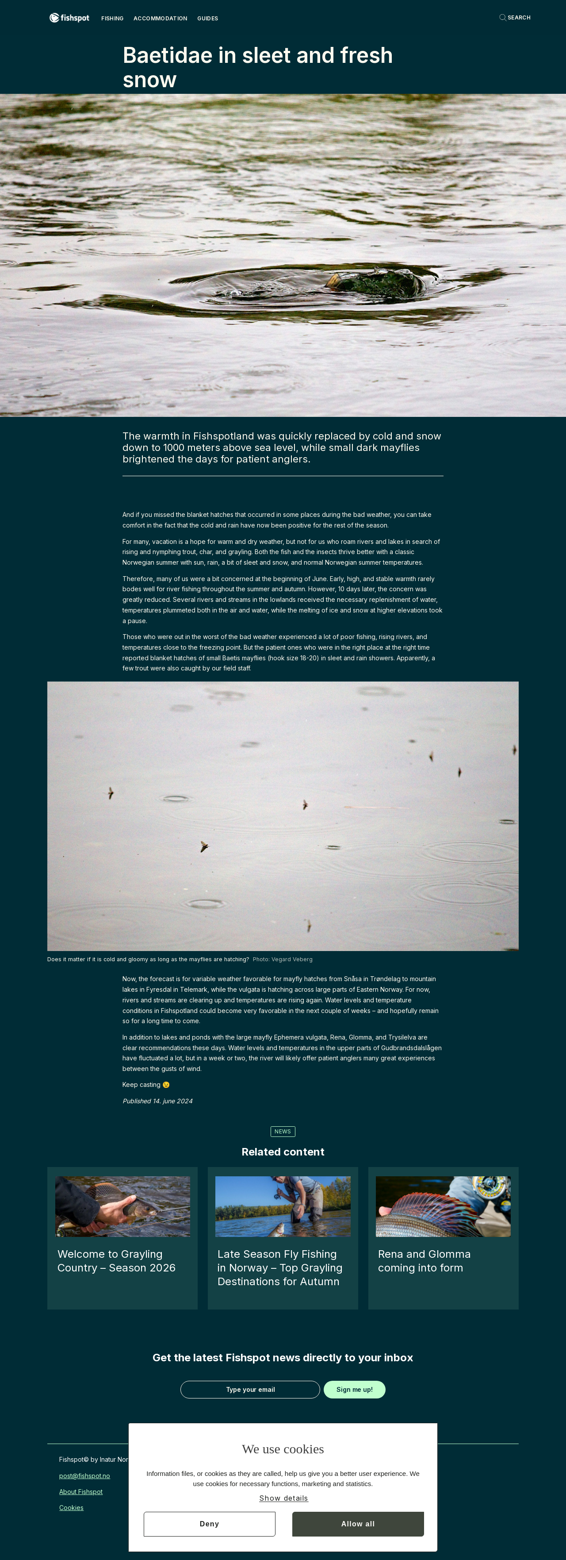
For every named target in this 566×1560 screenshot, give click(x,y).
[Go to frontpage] (69, 18)
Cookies (71, 1507)
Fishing (112, 18)
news (283, 1131)
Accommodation (160, 18)
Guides (207, 18)
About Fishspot (81, 1491)
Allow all (358, 1524)
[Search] (515, 18)
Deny (209, 1524)
